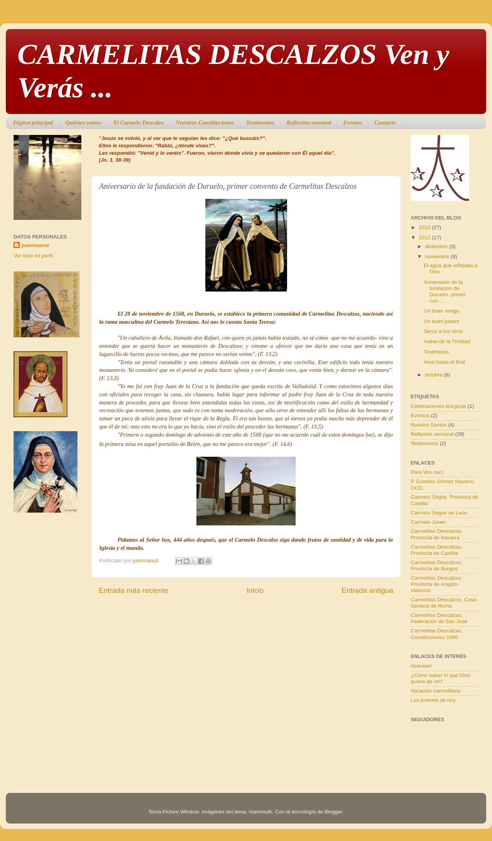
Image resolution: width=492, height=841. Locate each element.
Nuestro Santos (429, 425)
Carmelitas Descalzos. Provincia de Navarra (437, 534)
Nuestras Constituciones (204, 122)
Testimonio (436, 352)
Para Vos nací (427, 472)
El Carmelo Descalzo (138, 122)
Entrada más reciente (134, 590)
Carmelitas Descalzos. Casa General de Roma (444, 603)
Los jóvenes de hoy (433, 700)
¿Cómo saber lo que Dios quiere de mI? (440, 678)
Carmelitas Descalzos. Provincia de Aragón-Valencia (437, 584)
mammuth (260, 812)
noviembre (438, 256)
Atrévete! (421, 666)
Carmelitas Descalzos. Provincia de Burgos (437, 566)
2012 (425, 237)
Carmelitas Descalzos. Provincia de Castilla (437, 550)
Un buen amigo (441, 311)
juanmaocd (35, 245)
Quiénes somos (83, 122)
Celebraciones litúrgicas (438, 406)
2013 (425, 227)
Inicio (254, 590)
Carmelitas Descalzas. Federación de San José (439, 618)
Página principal (33, 122)
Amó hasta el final (444, 362)
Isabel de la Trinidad (447, 341)
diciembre (437, 246)
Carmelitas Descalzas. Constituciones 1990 (437, 634)
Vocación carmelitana (435, 691)
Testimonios (260, 122)
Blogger (333, 812)
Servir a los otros (443, 331)
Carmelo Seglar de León (439, 513)
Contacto (385, 122)
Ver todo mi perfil (33, 256)
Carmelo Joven (428, 522)
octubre (434, 375)
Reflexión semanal (309, 122)
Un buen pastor (441, 321)
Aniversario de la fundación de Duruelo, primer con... (445, 291)
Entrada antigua (367, 590)
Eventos (352, 122)
